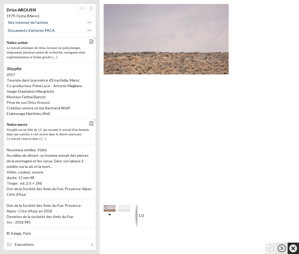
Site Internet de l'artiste (28, 22)
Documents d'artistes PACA (31, 30)
